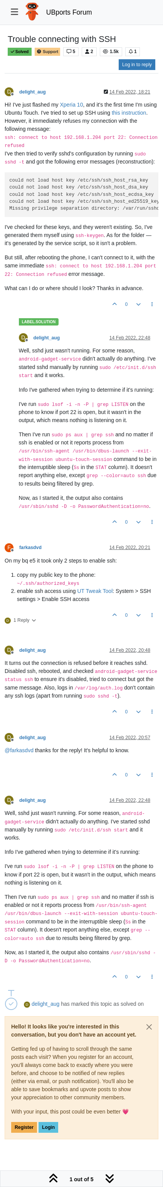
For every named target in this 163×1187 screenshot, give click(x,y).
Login (48, 1127)
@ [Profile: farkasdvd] (19, 750)
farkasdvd (30, 547)
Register (24, 1127)
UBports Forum (69, 12)
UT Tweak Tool (95, 591)
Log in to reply (137, 64)
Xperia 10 (71, 105)
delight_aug (32, 92)
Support (47, 51)
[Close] (149, 1027)
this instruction (129, 113)
